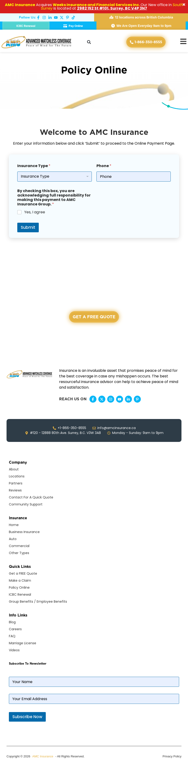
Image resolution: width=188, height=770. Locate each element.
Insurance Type (33, 166)
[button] (88, 42)
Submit (28, 227)
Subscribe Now (27, 717)
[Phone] (133, 177)
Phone (103, 166)
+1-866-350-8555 (94, 334)
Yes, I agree (34, 212)
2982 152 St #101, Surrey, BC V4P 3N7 (112, 8)
